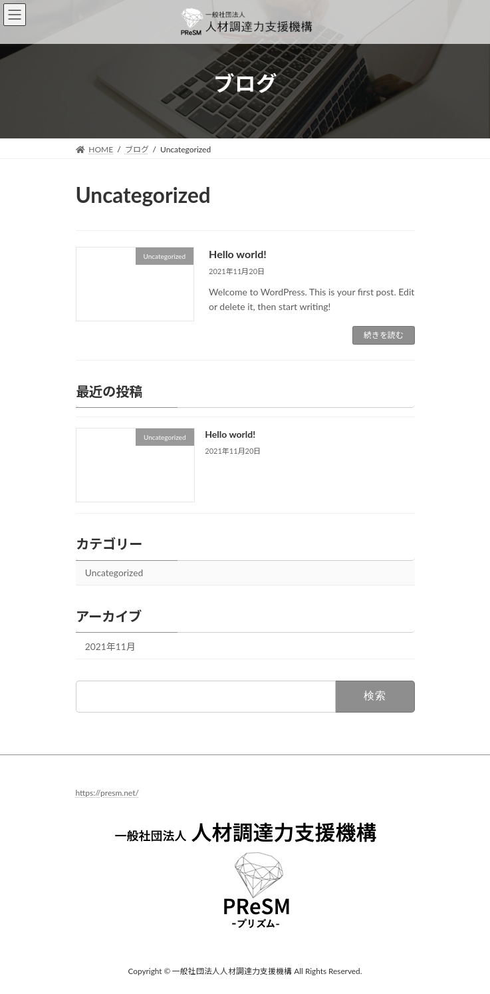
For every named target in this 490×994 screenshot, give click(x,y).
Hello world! (238, 254)
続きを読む (384, 335)
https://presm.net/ (107, 793)
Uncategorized (113, 572)
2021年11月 (109, 646)
